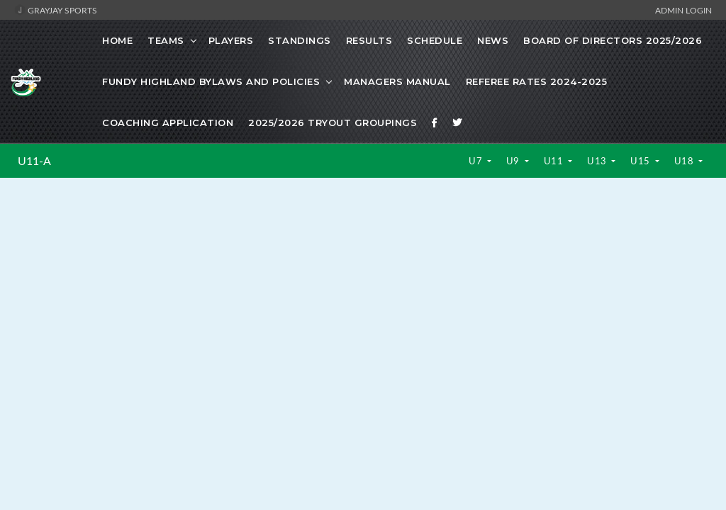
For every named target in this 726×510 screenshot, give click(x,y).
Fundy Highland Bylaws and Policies (211, 81)
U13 (598, 160)
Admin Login (683, 10)
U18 (685, 160)
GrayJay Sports (55, 10)
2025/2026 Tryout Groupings (332, 122)
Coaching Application (167, 122)
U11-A (34, 161)
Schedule (434, 40)
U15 (641, 160)
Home (117, 40)
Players (231, 40)
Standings (299, 40)
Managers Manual (397, 81)
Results (369, 40)
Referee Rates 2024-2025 (537, 81)
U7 (477, 160)
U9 (514, 160)
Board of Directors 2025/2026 (612, 40)
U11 (555, 160)
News (492, 40)
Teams (165, 40)
